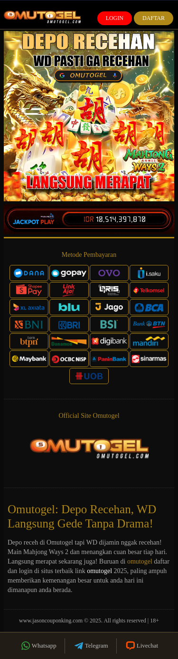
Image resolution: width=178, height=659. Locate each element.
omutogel (139, 561)
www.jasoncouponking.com (51, 620)
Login (114, 18)
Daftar (153, 18)
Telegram (90, 646)
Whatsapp (38, 646)
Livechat (141, 646)
